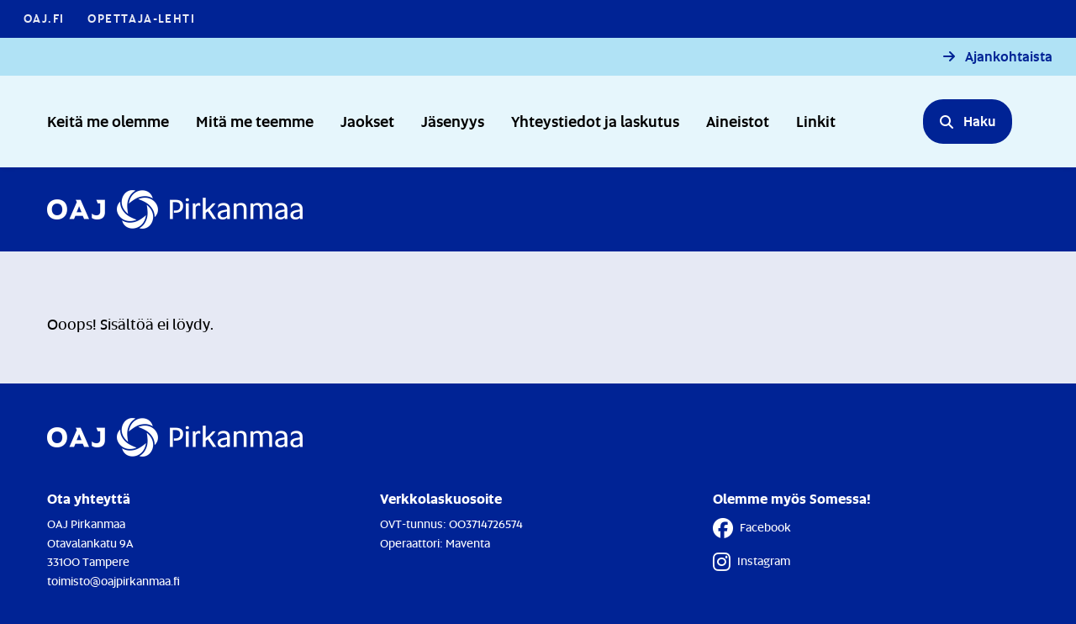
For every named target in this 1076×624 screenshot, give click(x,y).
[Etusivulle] (175, 209)
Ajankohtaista (1008, 57)
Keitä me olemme (108, 120)
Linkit (816, 120)
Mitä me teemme (255, 120)
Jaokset (367, 120)
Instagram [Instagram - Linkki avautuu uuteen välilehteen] (751, 562)
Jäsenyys (452, 120)
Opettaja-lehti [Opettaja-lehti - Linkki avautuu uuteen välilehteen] (141, 18)
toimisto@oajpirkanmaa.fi (113, 581)
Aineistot (737, 120)
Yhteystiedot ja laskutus (595, 120)
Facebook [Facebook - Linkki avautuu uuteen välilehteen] (752, 528)
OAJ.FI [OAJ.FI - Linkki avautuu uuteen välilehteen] (44, 18)
